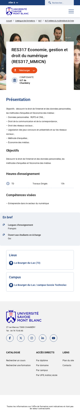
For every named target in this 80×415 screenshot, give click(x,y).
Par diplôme (42, 360)
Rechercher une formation (18, 365)
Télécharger (24, 70)
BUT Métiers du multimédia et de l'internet (60, 20)
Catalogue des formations (25, 20)
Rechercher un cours (15, 360)
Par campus (42, 370)
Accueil (9, 20)
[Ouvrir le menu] (71, 12)
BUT (40, 20)
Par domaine (42, 365)
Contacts (67, 365)
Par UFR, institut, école (46, 375)
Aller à (13, 2)
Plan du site (68, 360)
